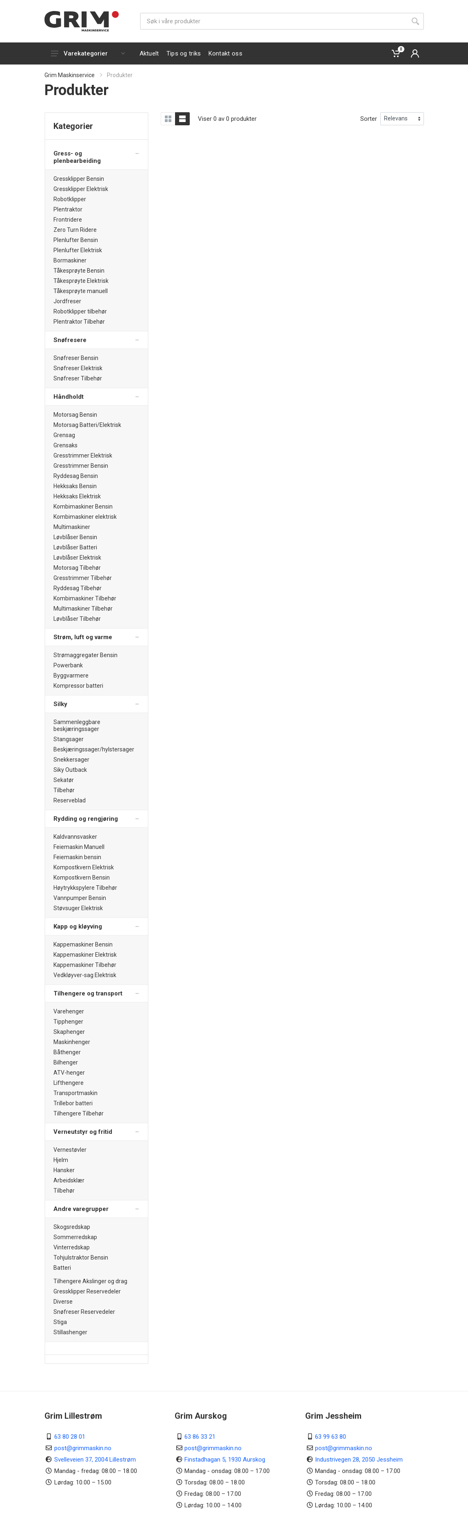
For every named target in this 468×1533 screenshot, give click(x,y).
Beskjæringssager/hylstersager (93, 749)
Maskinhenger (71, 1042)
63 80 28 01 (69, 1436)
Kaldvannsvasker (75, 836)
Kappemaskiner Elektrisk (85, 954)
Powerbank (68, 665)
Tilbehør (64, 790)
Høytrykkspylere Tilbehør (85, 887)
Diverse (63, 1301)
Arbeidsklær (68, 1180)
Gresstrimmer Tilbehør (82, 578)
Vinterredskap (71, 1247)
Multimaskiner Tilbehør (83, 608)
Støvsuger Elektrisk (78, 908)
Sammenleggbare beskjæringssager (76, 725)
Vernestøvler (70, 1149)
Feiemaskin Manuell (78, 847)
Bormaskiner (70, 260)
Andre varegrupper (81, 1209)
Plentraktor (67, 209)
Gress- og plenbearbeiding (77, 157)
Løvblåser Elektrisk (77, 557)
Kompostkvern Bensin (81, 877)
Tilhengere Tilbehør (78, 1113)
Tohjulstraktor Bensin (80, 1257)
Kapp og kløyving (77, 926)
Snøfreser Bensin (75, 358)
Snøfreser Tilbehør (77, 378)
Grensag (64, 435)
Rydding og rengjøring (85, 818)
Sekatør (63, 780)
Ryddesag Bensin (75, 476)
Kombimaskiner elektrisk (85, 516)
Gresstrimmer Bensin (80, 465)
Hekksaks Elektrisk (77, 496)
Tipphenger (68, 1021)
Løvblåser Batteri (75, 547)
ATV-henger (69, 1072)
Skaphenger (69, 1032)
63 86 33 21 (199, 1436)
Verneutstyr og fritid (82, 1131)
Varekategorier (88, 53)
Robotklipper (69, 199)
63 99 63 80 (330, 1436)
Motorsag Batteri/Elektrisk (87, 425)
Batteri (62, 1267)
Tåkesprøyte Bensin (78, 270)
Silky (60, 704)
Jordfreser (67, 301)
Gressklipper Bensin (78, 179)
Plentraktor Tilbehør (79, 321)
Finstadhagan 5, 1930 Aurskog (224, 1459)
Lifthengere (68, 1083)
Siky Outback (70, 769)
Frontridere (67, 219)
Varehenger (68, 1011)
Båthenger (67, 1052)
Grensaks (65, 445)
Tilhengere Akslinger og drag (90, 1281)
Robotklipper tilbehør (80, 311)
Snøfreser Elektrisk (77, 368)
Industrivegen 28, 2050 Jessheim (359, 1459)
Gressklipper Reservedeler (87, 1291)
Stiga (60, 1322)
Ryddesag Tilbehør (77, 588)
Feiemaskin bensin (77, 857)
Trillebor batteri (73, 1103)
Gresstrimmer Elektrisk (82, 455)
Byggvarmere (71, 675)
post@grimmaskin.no (82, 1448)
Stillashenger (70, 1332)
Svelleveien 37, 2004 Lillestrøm (95, 1459)
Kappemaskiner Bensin (83, 944)
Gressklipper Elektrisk (80, 189)
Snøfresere (70, 340)
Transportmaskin (75, 1093)
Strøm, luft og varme (82, 637)
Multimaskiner (71, 527)
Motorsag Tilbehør (77, 567)
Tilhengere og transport (87, 993)
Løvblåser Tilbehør (77, 618)
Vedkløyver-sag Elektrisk (84, 975)
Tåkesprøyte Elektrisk (81, 281)
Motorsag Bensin (75, 414)
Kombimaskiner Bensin (83, 506)
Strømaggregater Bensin (85, 655)
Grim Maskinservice (69, 75)
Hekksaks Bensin (75, 486)
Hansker (64, 1170)
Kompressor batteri (78, 685)
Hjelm (60, 1160)
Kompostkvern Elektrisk (83, 867)
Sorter (368, 118)
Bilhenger (65, 1062)
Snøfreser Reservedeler (84, 1312)
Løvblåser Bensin (75, 537)
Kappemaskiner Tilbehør (84, 965)
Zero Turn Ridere (75, 230)
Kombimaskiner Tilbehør (84, 598)
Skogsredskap (71, 1227)
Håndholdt (68, 396)
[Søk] (273, 21)
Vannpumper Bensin (79, 898)
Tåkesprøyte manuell (80, 291)
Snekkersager (71, 759)
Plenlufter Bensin (75, 240)
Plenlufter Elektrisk (77, 250)
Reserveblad (69, 800)
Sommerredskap (75, 1237)
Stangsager (68, 739)
